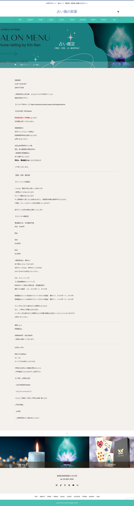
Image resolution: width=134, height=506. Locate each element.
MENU (51, 20)
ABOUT (30, 20)
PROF (41, 20)
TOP (19, 20)
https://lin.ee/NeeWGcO (24, 391)
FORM (93, 20)
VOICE (72, 20)
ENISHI (103, 20)
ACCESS (83, 20)
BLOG (62, 20)
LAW (114, 20)
